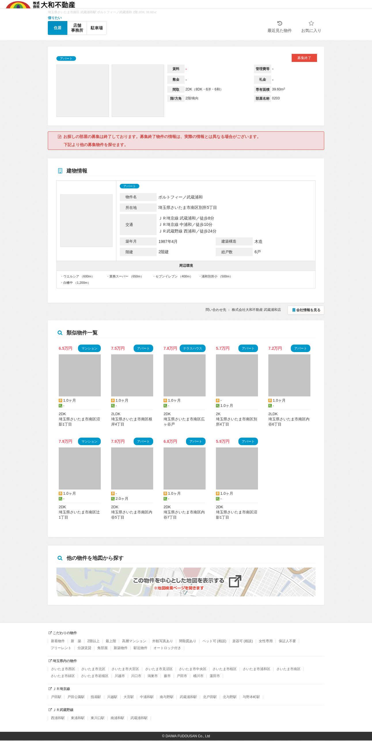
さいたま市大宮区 (125, 669)
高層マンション (134, 641)
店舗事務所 (77, 28)
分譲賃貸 (84, 648)
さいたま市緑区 (63, 676)
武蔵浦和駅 (188, 697)
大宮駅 (129, 697)
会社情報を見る (305, 310)
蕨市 (167, 676)
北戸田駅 (210, 697)
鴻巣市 (152, 676)
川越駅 (112, 697)
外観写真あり (162, 641)
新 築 (76, 641)
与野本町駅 (251, 697)
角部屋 (102, 648)
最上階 (111, 641)
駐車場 (97, 28)
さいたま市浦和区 (256, 669)
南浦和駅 (117, 718)
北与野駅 (230, 697)
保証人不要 (287, 641)
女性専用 (266, 641)
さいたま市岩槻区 (95, 676)
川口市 (136, 676)
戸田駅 (56, 697)
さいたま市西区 (63, 669)
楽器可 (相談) (242, 641)
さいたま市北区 (93, 669)
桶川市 (198, 676)
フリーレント (61, 648)
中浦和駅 (147, 697)
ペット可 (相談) (214, 641)
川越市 (120, 676)
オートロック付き (167, 648)
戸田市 (182, 676)
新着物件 (58, 641)
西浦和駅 (58, 718)
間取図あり (187, 641)
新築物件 (121, 648)
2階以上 (93, 641)
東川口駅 (98, 718)
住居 (57, 28)
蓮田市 (215, 676)
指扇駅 (96, 697)
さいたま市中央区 (192, 669)
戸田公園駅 (76, 697)
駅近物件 (140, 648)
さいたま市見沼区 (159, 669)
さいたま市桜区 (224, 669)
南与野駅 (167, 697)
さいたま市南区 (288, 669)
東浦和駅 (78, 718)
